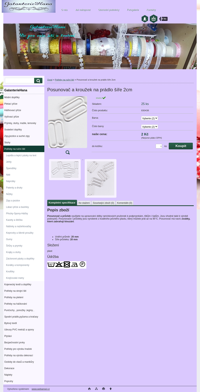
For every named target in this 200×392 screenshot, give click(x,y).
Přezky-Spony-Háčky (17, 213)
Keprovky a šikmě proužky (19, 232)
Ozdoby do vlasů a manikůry (19, 362)
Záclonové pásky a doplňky (20, 258)
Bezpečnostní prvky (14, 342)
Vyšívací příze (11, 116)
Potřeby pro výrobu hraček (18, 349)
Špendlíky (11, 168)
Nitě (8, 174)
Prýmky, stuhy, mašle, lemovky (20, 123)
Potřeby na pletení (13, 297)
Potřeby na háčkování (15, 303)
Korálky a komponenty (17, 265)
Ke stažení (84, 203)
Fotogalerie (133, 9)
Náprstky (10, 181)
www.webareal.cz (41, 389)
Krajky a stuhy (13, 252)
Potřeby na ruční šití (14, 149)
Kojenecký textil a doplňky (17, 284)
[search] (38, 80)
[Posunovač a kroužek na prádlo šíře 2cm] (67, 126)
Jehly (9, 162)
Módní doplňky (12, 97)
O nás (64, 9)
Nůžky (9, 194)
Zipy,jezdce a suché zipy (17, 136)
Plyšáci (8, 336)
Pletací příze (10, 103)
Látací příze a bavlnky (17, 207)
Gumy (9, 239)
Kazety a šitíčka (14, 220)
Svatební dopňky (13, 129)
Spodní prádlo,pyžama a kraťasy (21, 316)
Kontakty (151, 9)
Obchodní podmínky (108, 9)
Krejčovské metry (15, 278)
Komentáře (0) (124, 203)
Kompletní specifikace (62, 202)
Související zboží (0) (103, 203)
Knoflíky (10, 271)
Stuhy (7, 142)
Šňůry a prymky (14, 245)
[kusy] (159, 146)
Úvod (49, 80)
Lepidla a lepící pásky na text (21, 155)
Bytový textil (10, 323)
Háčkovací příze (12, 110)
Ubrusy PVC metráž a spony (19, 329)
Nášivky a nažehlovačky (18, 226)
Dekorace (9, 368)
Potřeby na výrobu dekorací (18, 355)
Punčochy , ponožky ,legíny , (19, 310)
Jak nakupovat (82, 9)
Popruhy (8, 381)
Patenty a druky (14, 187)
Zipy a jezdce (13, 200)
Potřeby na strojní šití (15, 291)
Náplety (8, 374)
